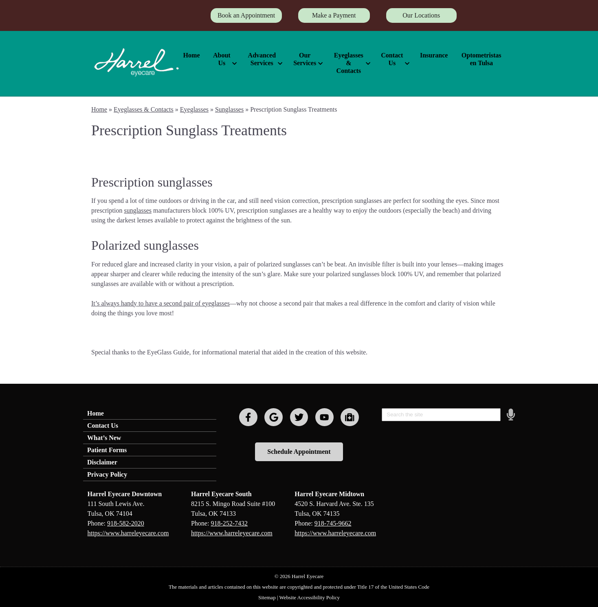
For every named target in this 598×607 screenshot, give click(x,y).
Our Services (304, 59)
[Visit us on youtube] (324, 417)
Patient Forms (107, 449)
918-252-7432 (229, 523)
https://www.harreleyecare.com (128, 533)
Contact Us (392, 59)
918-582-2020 (125, 523)
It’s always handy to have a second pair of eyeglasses (160, 303)
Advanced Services (262, 59)
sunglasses (138, 210)
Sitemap (267, 597)
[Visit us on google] (273, 417)
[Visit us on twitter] (299, 417)
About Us (222, 59)
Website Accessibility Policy (309, 597)
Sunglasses (229, 109)
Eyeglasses (194, 109)
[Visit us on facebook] (248, 417)
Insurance (434, 55)
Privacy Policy (107, 474)
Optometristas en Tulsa (481, 59)
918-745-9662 (333, 523)
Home (191, 55)
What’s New (104, 437)
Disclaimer (102, 462)
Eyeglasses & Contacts (348, 63)
